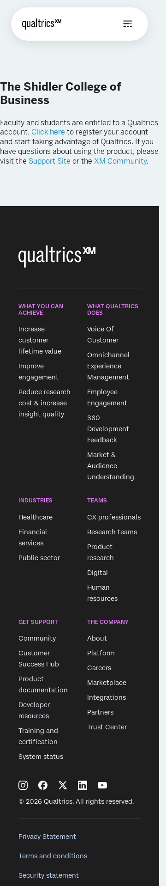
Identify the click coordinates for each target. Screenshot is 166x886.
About (97, 638)
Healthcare (35, 517)
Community (37, 638)
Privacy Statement (47, 836)
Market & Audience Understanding (110, 466)
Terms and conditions (52, 856)
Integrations (106, 697)
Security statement (48, 875)
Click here (48, 132)
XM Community (120, 161)
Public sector (39, 558)
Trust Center (107, 727)
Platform (101, 653)
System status (40, 756)
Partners (100, 712)
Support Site (50, 161)
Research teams (112, 532)
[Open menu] (128, 24)
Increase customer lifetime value (39, 340)
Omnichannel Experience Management (108, 366)
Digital (97, 572)
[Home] (41, 24)
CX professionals (114, 517)
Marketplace (106, 682)
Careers (99, 668)
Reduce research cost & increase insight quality (44, 403)
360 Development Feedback (108, 429)
